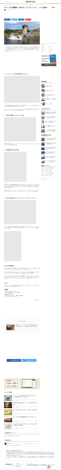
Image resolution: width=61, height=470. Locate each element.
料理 (50, 175)
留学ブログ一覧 (19, 466)
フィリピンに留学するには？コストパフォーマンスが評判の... (50, 161)
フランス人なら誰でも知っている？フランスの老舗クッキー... (50, 122)
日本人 (51, 171)
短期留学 (48, 173)
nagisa (8, 442)
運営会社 (18, 463)
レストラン (44, 171)
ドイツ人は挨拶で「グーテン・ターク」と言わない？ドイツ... (50, 126)
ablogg (13, 465)
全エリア (43, 44)
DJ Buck (6, 224)
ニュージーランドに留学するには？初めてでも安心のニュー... (50, 157)
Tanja (5, 141)
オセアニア (51, 49)
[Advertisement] (22, 345)
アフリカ (51, 51)
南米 (50, 46)
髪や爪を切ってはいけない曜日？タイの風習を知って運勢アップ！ (50, 113)
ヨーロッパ (44, 49)
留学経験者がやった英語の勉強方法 (50, 99)
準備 (43, 175)
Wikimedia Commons (7, 103)
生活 (48, 171)
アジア (43, 51)
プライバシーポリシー (20, 464)
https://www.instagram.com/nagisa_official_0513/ (14, 445)
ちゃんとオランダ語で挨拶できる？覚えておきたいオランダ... (50, 117)
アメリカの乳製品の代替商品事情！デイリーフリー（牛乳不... (50, 131)
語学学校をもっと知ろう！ (49, 90)
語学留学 (46, 175)
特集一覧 (55, 106)
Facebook (18, 465)
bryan (5, 182)
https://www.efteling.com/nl (12, 296)
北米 (43, 46)
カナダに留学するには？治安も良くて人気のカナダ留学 (50, 143)
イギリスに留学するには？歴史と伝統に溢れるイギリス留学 (50, 148)
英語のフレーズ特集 (48, 103)
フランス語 (44, 173)
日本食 (52, 173)
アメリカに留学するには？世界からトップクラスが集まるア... (50, 139)
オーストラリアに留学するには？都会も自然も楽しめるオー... (50, 152)
